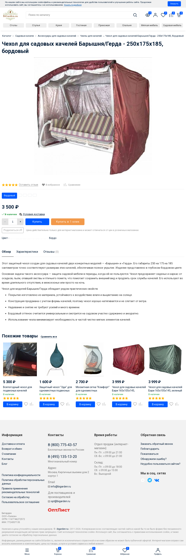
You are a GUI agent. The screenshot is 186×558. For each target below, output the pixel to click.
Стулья (36, 25)
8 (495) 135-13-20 (62, 456)
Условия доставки (34, 214)
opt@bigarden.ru (59, 501)
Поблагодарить (150, 448)
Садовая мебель (172, 25)
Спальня (127, 25)
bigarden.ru (62, 529)
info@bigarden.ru (59, 486)
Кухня (59, 25)
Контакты (7, 459)
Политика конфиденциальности (21, 475)
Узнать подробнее (73, 5)
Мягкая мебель (149, 25)
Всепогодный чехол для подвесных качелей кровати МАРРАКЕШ (17, 390)
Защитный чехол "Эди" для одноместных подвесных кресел (55, 390)
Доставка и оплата (13, 443)
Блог (4, 463)
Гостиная (81, 25)
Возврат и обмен (12, 448)
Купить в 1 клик (67, 221)
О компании (9, 453)
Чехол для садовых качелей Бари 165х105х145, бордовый (129, 390)
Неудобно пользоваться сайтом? (160, 463)
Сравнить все (49, 336)
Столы (13, 25)
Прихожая (104, 25)
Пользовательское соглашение (20, 502)
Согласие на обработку (16, 497)
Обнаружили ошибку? (154, 459)
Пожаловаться (149, 453)
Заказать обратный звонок (157, 443)
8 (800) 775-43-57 (62, 445)
